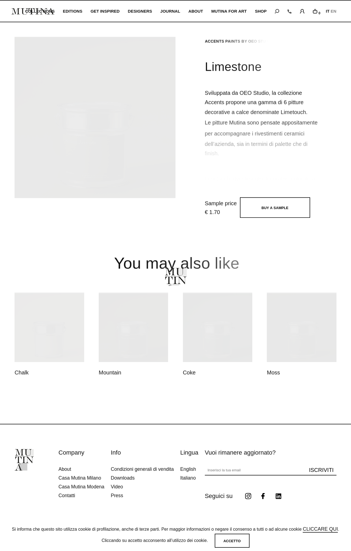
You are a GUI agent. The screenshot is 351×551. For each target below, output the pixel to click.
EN (333, 11)
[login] (302, 10)
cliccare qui (320, 529)
